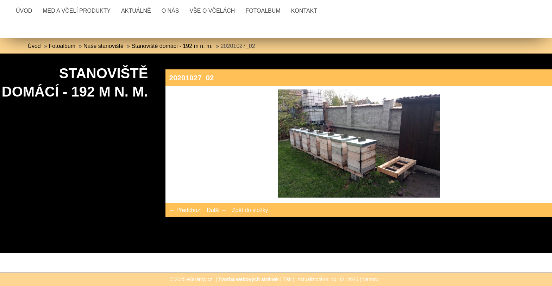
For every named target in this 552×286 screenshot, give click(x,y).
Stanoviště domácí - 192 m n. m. (172, 46)
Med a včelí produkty (77, 11)
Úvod (24, 11)
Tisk (287, 279)
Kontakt (304, 11)
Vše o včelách (212, 11)
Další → (217, 210)
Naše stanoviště (103, 46)
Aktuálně (136, 11)
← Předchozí (185, 210)
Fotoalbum (262, 11)
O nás (170, 11)
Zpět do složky (250, 210)
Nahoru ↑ (372, 279)
